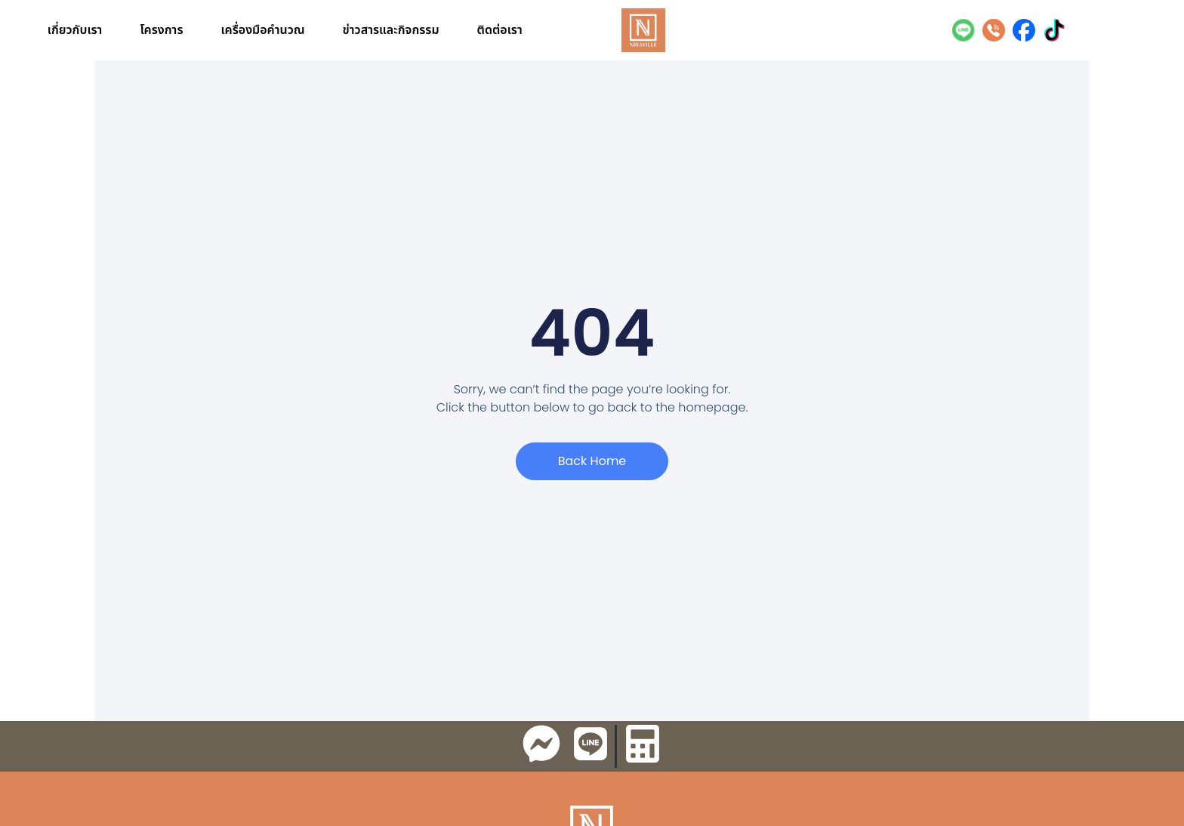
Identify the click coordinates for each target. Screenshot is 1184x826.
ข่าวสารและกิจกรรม (391, 30)
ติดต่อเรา (500, 30)
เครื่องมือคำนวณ (263, 30)
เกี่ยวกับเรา (75, 30)
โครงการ (161, 30)
